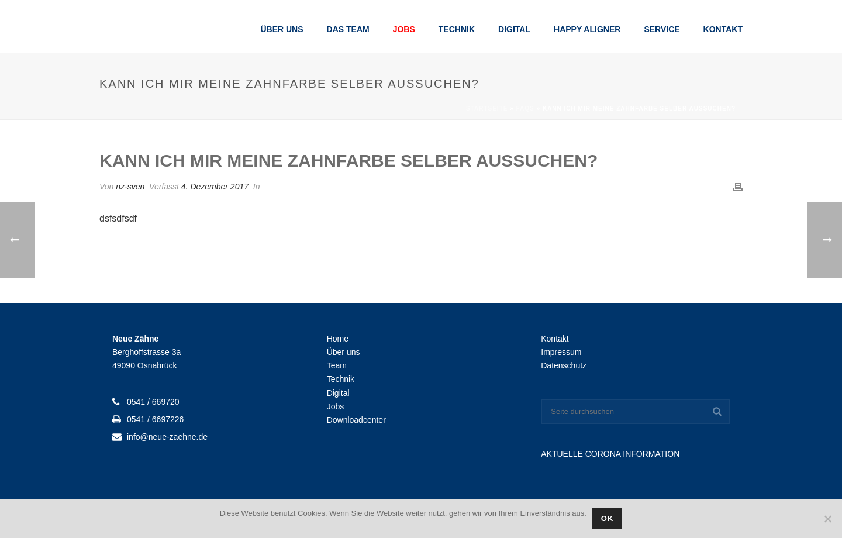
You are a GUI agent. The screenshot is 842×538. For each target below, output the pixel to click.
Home (337, 338)
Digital (514, 29)
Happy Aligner (587, 29)
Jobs (404, 29)
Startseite (487, 108)
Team (337, 365)
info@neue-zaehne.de (167, 437)
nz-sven (130, 186)
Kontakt (723, 29)
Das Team (348, 29)
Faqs (525, 108)
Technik (457, 29)
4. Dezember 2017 (215, 186)
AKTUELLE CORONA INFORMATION (610, 453)
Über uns (281, 29)
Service (661, 29)
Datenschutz (563, 365)
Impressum (561, 352)
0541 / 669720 (153, 401)
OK (607, 518)
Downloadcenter (356, 420)
